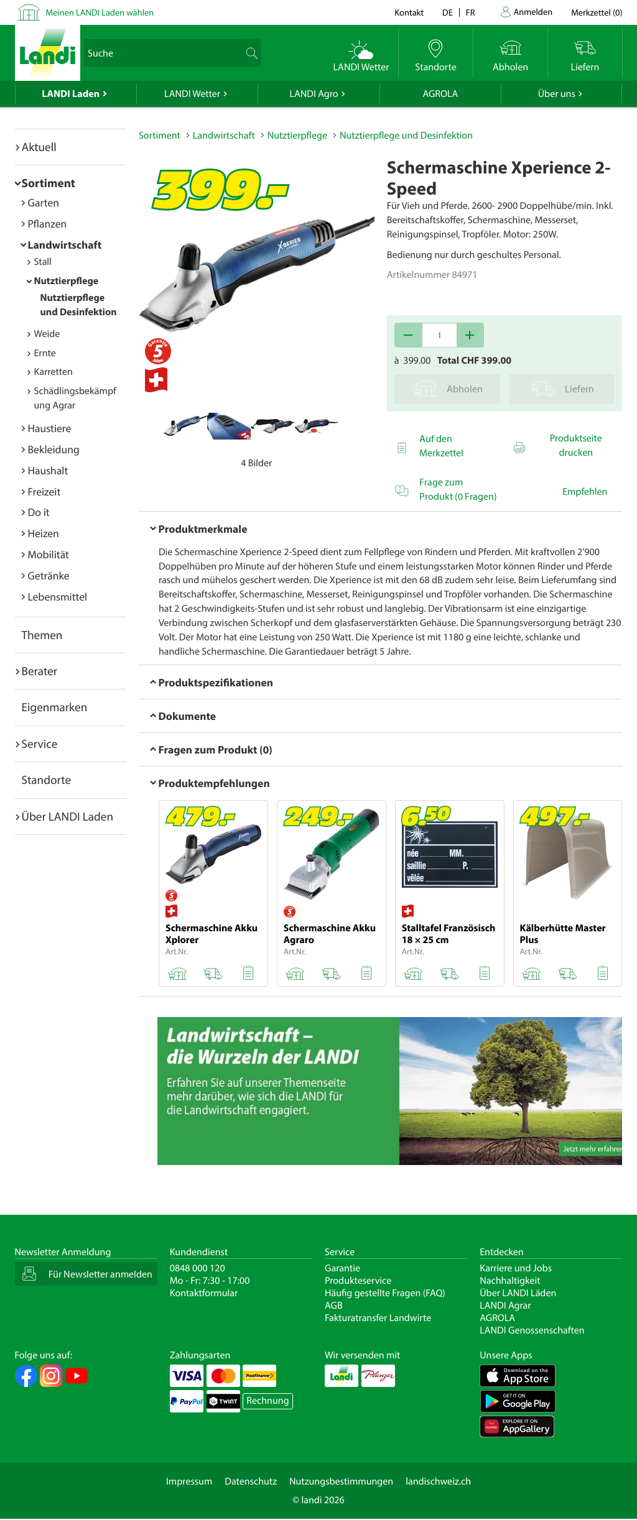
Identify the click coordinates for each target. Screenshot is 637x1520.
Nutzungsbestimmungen (341, 1481)
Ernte (45, 353)
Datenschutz (251, 1481)
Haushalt (48, 470)
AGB (334, 1305)
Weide (47, 334)
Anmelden (533, 11)
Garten (43, 202)
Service (40, 743)
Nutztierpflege (66, 281)
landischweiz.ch (438, 1481)
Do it (39, 512)
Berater (40, 670)
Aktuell (39, 146)
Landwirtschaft (65, 244)
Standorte (47, 779)
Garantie (342, 1268)
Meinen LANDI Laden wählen (100, 12)
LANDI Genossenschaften (532, 1330)
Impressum (189, 1481)
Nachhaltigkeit (510, 1280)
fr (470, 12)
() (596, 12)
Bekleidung (54, 449)
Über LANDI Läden (518, 1293)
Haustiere (50, 428)
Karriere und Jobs (516, 1268)
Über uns (556, 94)
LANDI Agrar (505, 1305)
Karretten (53, 372)
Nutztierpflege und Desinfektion (406, 135)
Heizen (43, 533)
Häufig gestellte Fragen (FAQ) (385, 1293)
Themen (42, 634)
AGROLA (440, 94)
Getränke (49, 575)
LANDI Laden (71, 94)
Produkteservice (358, 1280)
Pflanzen (47, 223)
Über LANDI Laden (68, 816)
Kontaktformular (204, 1293)
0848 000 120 (197, 1268)
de (447, 12)
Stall (43, 262)
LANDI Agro (313, 94)
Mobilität (48, 554)
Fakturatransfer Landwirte (378, 1318)
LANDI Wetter (192, 94)
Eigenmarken (55, 706)
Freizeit (44, 491)
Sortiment (48, 182)
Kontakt (409, 12)
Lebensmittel (58, 596)
